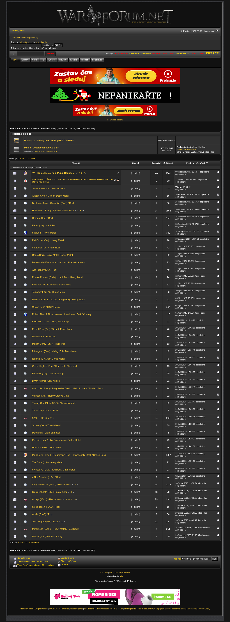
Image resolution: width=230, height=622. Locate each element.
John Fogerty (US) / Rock (45, 521)
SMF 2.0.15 (104, 573)
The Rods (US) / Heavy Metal (47, 462)
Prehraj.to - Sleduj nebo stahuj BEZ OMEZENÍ (49, 140)
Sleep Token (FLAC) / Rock (46, 506)
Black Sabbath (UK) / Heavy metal (49, 492)
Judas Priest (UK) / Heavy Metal (48, 188)
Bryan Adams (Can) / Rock (46, 380)
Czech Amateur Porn (104, 609)
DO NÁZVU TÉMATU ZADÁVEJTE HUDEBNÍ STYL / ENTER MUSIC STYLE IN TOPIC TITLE (72, 180)
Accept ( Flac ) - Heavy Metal (47, 499)
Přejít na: (177, 559)
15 (28, 158)
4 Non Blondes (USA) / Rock (47, 477)
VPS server (118, 609)
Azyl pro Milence (41, 609)
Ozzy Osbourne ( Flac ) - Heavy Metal (51, 484)
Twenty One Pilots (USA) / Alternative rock (54, 403)
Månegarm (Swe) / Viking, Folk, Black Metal (54, 351)
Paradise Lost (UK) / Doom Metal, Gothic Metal (56, 440)
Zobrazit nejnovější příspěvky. (25, 37)
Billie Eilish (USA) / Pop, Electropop (50, 321)
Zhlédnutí (168, 163)
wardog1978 (88, 128)
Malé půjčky (159, 609)
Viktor (79, 128)
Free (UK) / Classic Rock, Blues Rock (51, 284)
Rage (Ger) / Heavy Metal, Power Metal (52, 255)
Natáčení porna (76, 609)
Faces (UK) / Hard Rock (44, 225)
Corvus (72, 128)
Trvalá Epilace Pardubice (59, 609)
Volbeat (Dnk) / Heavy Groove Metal (50, 395)
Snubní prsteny (130, 609)
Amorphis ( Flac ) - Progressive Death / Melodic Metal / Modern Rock (67, 388)
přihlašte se (25, 42)
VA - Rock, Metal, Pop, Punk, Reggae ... (53, 173)
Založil (135, 163)
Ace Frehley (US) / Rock (44, 270)
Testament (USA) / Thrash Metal (48, 292)
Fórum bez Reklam (115, 120)
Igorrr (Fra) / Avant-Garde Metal (48, 358)
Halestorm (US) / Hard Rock (46, 447)
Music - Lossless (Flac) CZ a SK (41, 147)
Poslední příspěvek (197, 163)
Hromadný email (26, 609)
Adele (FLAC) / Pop (42, 514)
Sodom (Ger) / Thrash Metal (46, 425)
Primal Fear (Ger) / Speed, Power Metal (52, 329)
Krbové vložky (204, 609)
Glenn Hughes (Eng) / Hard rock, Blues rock (54, 366)
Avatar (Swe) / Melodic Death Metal (50, 195)
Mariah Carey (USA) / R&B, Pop (48, 344)
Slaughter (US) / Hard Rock (46, 247)
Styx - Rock (38, 417)
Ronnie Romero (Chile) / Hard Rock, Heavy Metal (57, 277)
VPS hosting (89, 609)
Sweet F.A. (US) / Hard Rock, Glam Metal (53, 469)
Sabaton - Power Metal (44, 232)
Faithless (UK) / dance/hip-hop (47, 373)
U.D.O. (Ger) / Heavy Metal (46, 307)
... (26, 158)
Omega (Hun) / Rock (42, 218)
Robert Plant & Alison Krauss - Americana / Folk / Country (61, 314)
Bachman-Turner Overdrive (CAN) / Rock (53, 203)
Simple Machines (124, 573)
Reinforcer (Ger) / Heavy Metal (48, 240)
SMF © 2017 (113, 573)
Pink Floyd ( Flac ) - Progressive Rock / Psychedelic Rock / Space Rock (69, 455)
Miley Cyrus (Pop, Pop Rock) (47, 536)
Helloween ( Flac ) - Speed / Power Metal (53, 210)
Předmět (76, 163)
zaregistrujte (41, 42)
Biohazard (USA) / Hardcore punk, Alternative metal (58, 262)
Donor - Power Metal (187, 149)
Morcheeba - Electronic (44, 336)
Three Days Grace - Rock (45, 410)
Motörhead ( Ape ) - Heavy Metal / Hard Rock (55, 529)
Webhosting (192, 609)
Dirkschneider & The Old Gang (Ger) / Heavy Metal (58, 299)
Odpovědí (156, 163)
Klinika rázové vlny (145, 609)
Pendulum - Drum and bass (46, 432)
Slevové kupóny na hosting (176, 609)
